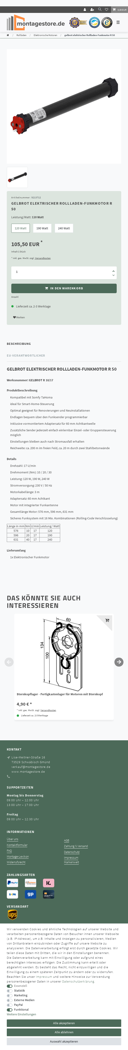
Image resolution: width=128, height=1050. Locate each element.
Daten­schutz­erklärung (78, 981)
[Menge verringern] (113, 276)
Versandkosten (43, 258)
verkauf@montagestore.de (31, 767)
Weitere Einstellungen (21, 1014)
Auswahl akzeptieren (64, 1041)
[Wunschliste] (107, 9)
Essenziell (20, 986)
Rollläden (21, 35)
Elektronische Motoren (45, 35)
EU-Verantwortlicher (26, 355)
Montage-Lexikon (18, 856)
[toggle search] (99, 9)
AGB (66, 840)
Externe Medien (24, 1000)
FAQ (9, 851)
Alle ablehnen (64, 1032)
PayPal (18, 1005)
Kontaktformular (17, 845)
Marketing (20, 995)
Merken (19, 317)
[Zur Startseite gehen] (8, 35)
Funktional (21, 1010)
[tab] (64, 344)
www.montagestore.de (28, 772)
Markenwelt (71, 862)
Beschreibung (19, 344)
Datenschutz (72, 852)
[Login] (85, 9)
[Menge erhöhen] (113, 269)
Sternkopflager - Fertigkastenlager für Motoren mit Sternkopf (60, 694)
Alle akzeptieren (64, 1023)
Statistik (19, 990)
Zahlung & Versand (76, 846)
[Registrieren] (93, 9)
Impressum (71, 858)
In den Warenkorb (64, 288)
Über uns (12, 839)
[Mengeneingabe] (16, 271)
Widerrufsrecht (16, 862)
